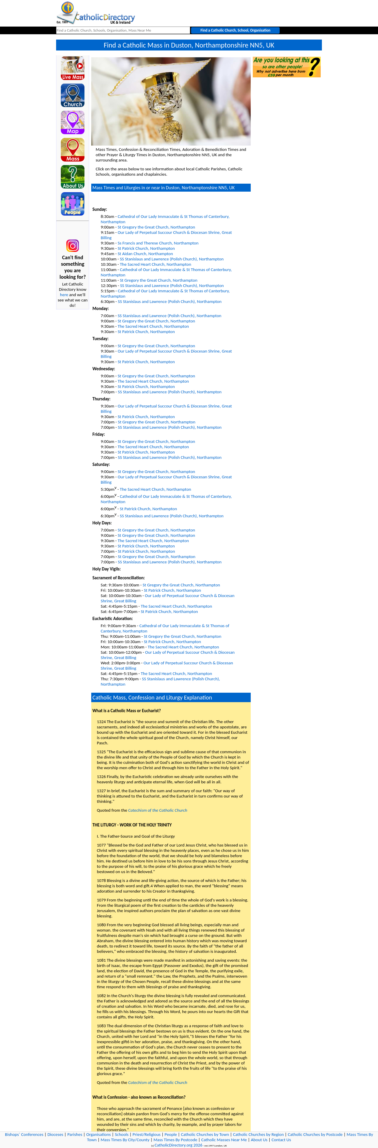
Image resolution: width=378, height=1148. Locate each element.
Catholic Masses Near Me (224, 1139)
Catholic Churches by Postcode (315, 1134)
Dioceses (55, 1134)
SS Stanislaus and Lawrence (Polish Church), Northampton (172, 259)
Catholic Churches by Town (205, 1134)
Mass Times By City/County (125, 1139)
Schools (121, 1134)
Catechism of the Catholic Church (157, 810)
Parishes (74, 1134)
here (64, 294)
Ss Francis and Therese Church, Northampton (158, 243)
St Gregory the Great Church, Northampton (156, 227)
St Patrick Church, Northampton (146, 248)
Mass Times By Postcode (175, 1139)
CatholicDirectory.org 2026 (178, 1145)
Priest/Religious (147, 1134)
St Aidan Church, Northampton (145, 253)
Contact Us (281, 1139)
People (170, 1134)
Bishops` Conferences (24, 1134)
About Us (259, 1139)
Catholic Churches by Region (258, 1134)
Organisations (98, 1134)
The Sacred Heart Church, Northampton (155, 264)
